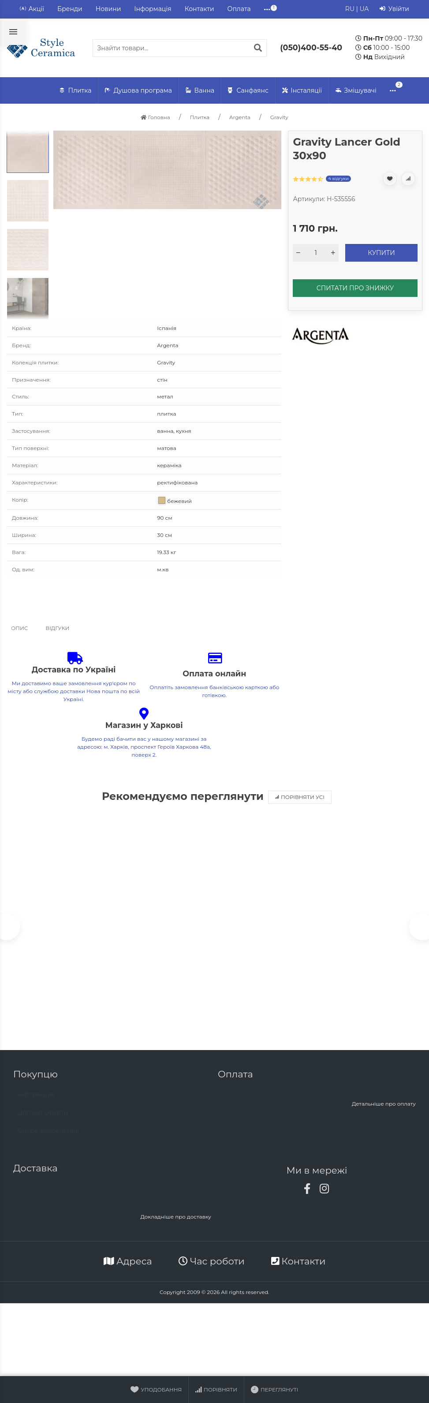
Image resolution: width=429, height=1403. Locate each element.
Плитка (75, 90)
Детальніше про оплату (384, 1105)
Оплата (239, 9)
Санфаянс (248, 90)
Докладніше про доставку (175, 1218)
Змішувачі (356, 90)
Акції (32, 9)
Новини (108, 9)
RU (349, 9)
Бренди (69, 9)
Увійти (394, 9)
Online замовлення (48, 1136)
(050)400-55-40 (311, 47)
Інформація (152, 9)
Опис (19, 628)
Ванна (200, 90)
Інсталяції (302, 90)
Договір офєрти (43, 1118)
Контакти (199, 9)
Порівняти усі (300, 797)
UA (364, 9)
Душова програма (138, 90)
